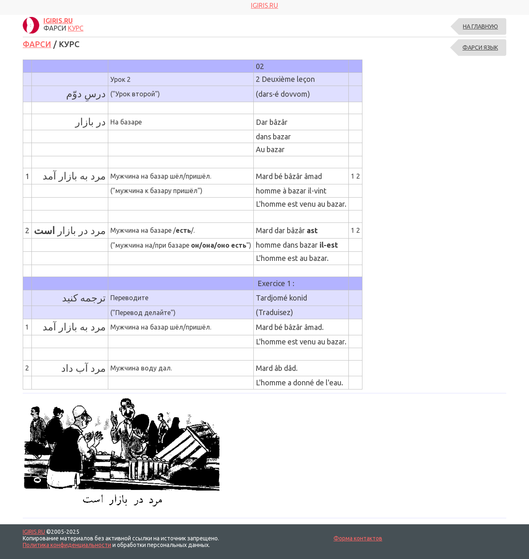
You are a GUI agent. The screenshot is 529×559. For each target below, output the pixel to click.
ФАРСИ (37, 44)
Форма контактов (358, 538)
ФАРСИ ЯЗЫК (480, 47)
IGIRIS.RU (34, 531)
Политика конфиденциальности (67, 545)
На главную (480, 26)
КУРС (75, 28)
